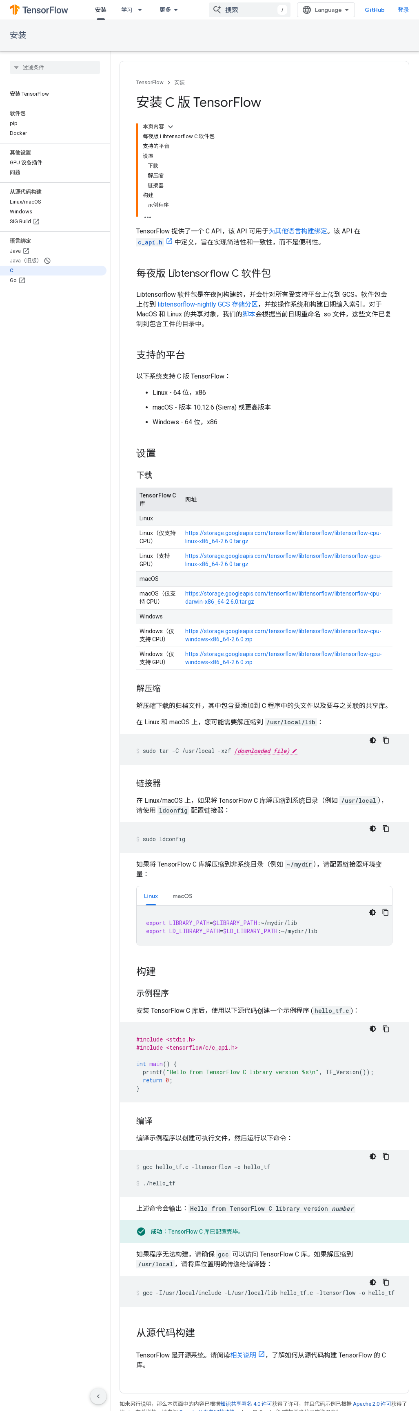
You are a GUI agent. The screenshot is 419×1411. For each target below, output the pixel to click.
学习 (127, 9)
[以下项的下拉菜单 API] (178, 10)
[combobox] (256, 9)
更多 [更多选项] (212, 793)
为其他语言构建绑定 (297, 128)
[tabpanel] (264, 822)
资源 (201, 9)
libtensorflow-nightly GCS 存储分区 (207, 201)
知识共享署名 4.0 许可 (246, 1301)
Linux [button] (151, 793)
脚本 (248, 211)
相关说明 (243, 1252)
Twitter (129, 1400)
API (164, 9)
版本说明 (280, 1387)
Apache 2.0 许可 (372, 1301)
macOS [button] (182, 793)
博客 (125, 1374)
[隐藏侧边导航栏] (98, 1396)
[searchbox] (55, 67)
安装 (18, 35)
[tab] (151, 792)
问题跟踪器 (283, 1374)
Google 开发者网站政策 (207, 1309)
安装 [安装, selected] (100, 9)
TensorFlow (150, 82)
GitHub (381, 9)
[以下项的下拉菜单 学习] (142, 10)
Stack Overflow (288, 1400)
